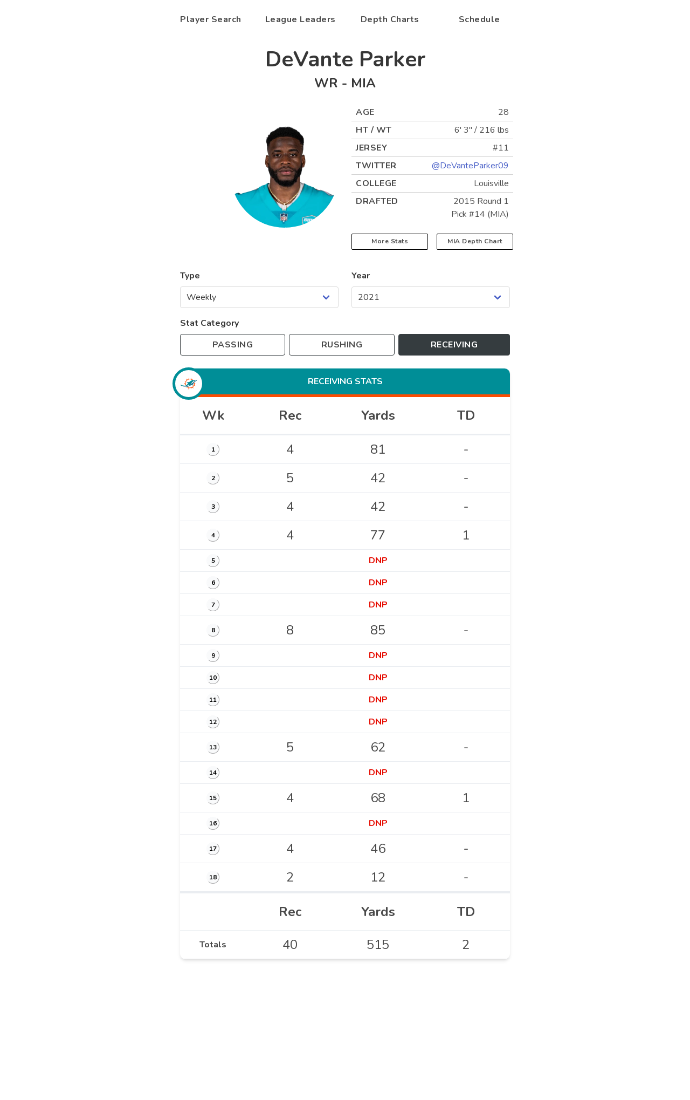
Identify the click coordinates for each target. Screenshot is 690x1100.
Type (190, 276)
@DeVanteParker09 (470, 166)
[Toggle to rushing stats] (342, 345)
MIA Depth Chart (474, 241)
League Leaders (300, 19)
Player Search (211, 19)
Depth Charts (390, 19)
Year (360, 276)
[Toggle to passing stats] (232, 345)
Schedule (479, 19)
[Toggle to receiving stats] (454, 345)
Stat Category (209, 323)
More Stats (389, 241)
